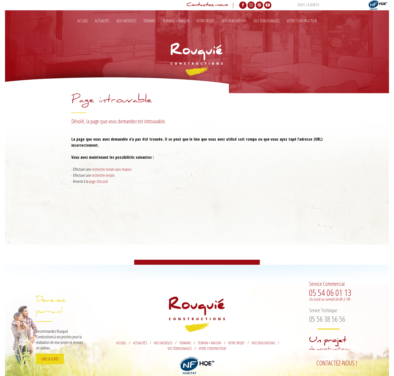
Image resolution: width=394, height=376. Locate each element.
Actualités (102, 21)
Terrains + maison (176, 21)
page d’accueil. (99, 181)
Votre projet (205, 21)
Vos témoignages (267, 21)
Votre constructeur (302, 21)
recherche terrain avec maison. (112, 169)
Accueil (82, 21)
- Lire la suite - (50, 359)
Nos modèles (126, 21)
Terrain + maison (209, 343)
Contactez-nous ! (336, 363)
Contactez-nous (207, 6)
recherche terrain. (103, 175)
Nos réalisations (234, 21)
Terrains (149, 21)
